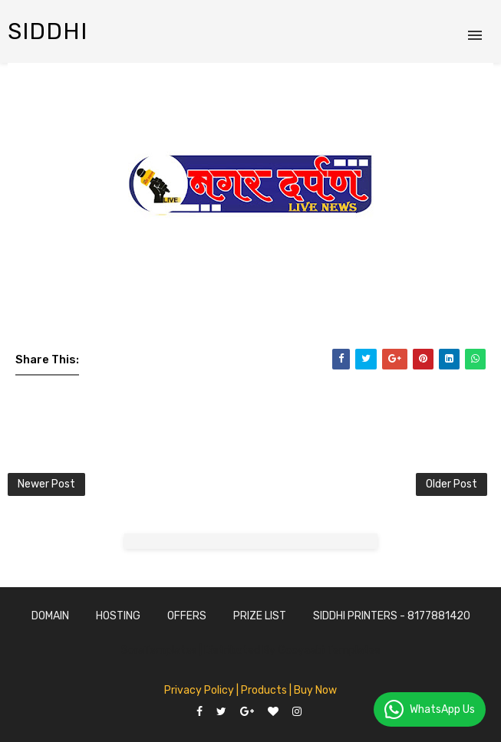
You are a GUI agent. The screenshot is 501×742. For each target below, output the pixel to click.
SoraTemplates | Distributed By (199, 650)
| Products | (264, 690)
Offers (186, 615)
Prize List (259, 615)
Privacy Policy (199, 690)
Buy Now (315, 690)
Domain (50, 615)
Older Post (451, 484)
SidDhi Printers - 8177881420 (391, 615)
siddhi (47, 31)
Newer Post (46, 484)
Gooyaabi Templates (329, 650)
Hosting (118, 615)
